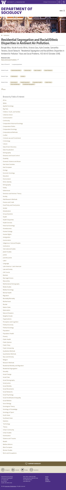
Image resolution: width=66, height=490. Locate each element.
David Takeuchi (48, 70)
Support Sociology (33, 464)
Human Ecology (7, 231)
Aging (4, 103)
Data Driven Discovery (9, 147)
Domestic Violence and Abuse (12, 161)
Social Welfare (7, 400)
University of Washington (10, 486)
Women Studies (7, 450)
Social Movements (8, 389)
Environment (14, 82)
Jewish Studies (7, 252)
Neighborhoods (8, 316)
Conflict (5, 135)
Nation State (7, 307)
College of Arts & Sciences (49, 2)
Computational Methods (10, 132)
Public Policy (48, 82)
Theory (5, 427)
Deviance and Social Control (11, 155)
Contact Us (47, 481)
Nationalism (6, 310)
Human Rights (7, 234)
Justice (5, 255)
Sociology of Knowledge (10, 409)
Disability (5, 158)
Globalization (7, 211)
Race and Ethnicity (15, 84)
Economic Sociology (9, 173)
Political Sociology (8, 328)
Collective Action (8, 115)
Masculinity (6, 281)
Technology (6, 424)
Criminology (6, 141)
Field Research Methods (10, 199)
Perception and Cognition (10, 322)
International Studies (9, 249)
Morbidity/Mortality (9, 298)
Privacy (46, 476)
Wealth (5, 441)
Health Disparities (25, 82)
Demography (7, 153)
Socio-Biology (7, 403)
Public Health (7, 339)
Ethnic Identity (7, 182)
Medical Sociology (8, 290)
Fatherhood (6, 190)
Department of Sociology (16, 10)
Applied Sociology (8, 106)
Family (5, 188)
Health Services (7, 223)
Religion (5, 360)
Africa (4, 100)
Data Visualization (8, 150)
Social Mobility (7, 386)
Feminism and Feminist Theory (12, 193)
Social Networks (8, 392)
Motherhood (7, 301)
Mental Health (7, 293)
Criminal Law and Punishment (12, 138)
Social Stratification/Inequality (12, 398)
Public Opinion (7, 342)
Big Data (5, 109)
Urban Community (8, 430)
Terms (46, 478)
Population (6, 330)
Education (6, 176)
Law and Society (7, 269)
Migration (6, 295)
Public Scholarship (8, 348)
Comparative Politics (9, 126)
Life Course (6, 272)
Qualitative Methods (9, 351)
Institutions (6, 246)
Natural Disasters (8, 313)
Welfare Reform (7, 444)
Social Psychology (8, 395)
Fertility (5, 196)
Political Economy (8, 325)
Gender (5, 208)
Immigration (6, 237)
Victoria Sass (27, 70)
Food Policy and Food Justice (11, 205)
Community (6, 120)
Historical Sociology (9, 226)
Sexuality (5, 371)
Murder (5, 304)
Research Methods (8, 363)
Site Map (47, 479)
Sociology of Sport (8, 412)
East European (7, 167)
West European (7, 447)
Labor (4, 260)
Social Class (6, 377)
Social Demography (9, 380)
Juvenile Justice (7, 258)
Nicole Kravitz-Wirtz (16, 70)
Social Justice (7, 383)
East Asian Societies (9, 164)
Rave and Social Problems (10, 60)
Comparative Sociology (10, 129)
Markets (5, 275)
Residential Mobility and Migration (13, 366)
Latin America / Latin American (12, 266)
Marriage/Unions (8, 278)
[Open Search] (64, 2)
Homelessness (7, 228)
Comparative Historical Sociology (13, 123)
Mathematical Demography (11, 284)
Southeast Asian (8, 418)
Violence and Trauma (9, 438)
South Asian (6, 415)
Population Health (37, 82)
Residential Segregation (28, 84)
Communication (7, 118)
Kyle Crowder (37, 70)
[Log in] (59, 2)
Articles (22, 76)
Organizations (7, 319)
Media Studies (7, 287)
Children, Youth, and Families (11, 112)
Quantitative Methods (9, 354)
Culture (5, 144)
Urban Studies (7, 433)
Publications (6, 35)
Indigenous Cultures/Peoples (12, 243)
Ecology (5, 170)
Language (6, 263)
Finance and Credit (8, 202)
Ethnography (7, 185)
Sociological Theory (9, 406)
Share (4, 89)
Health (5, 217)
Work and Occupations (10, 453)
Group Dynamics (8, 214)
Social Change (7, 374)
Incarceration (7, 240)
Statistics (5, 421)
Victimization (7, 435)
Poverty (5, 336)
